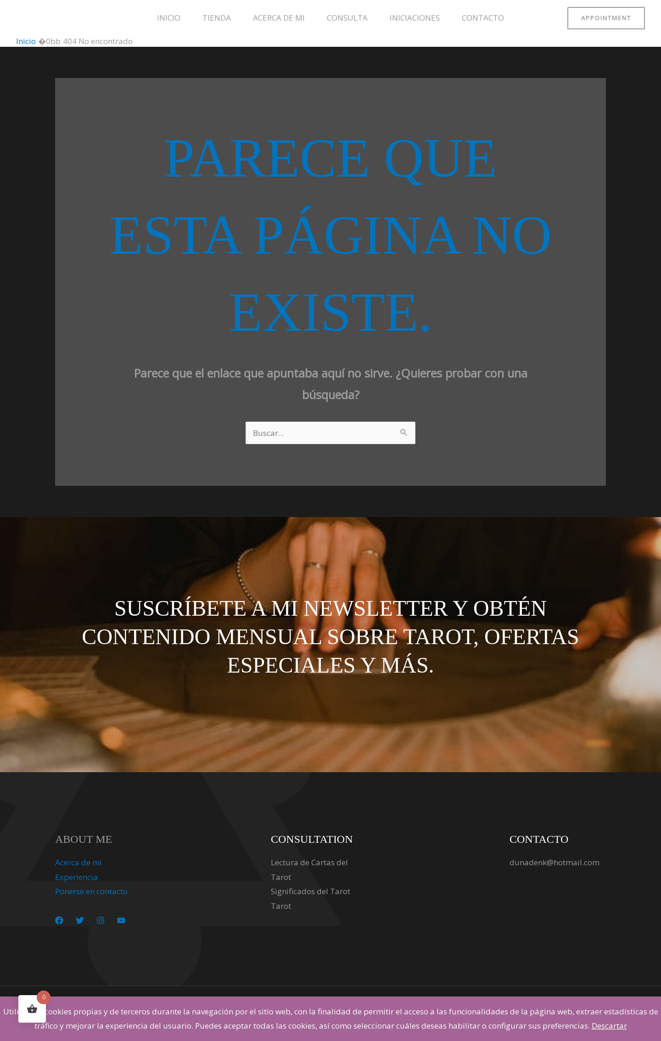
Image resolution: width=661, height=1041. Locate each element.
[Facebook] (59, 920)
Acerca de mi (279, 17)
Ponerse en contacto (91, 891)
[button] (606, 18)
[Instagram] (100, 920)
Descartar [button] (609, 1025)
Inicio (168, 17)
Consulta (347, 17)
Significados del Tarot (310, 891)
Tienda (216, 17)
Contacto (483, 17)
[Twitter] (80, 920)
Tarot (281, 906)
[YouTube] (121, 920)
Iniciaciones (415, 17)
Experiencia (76, 877)
